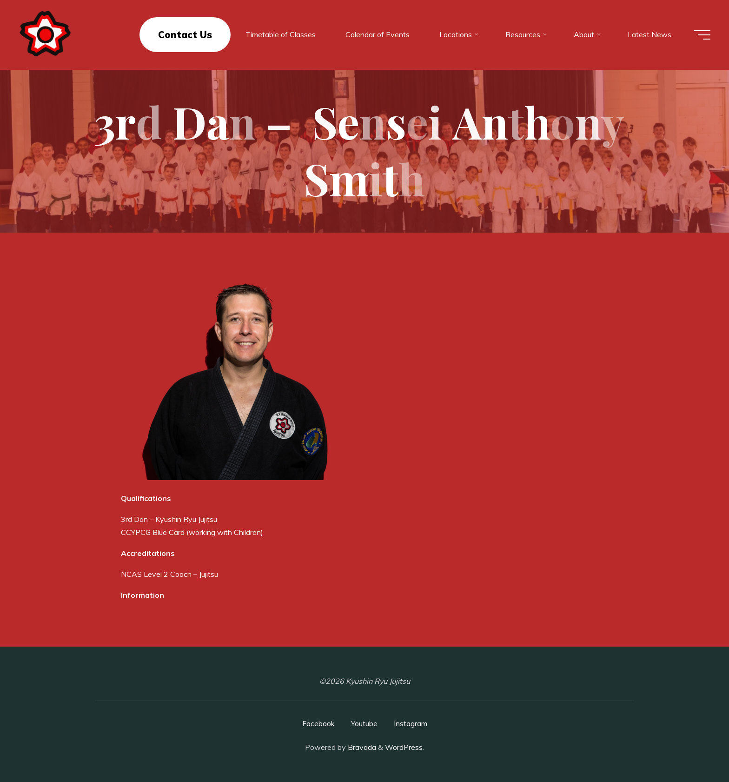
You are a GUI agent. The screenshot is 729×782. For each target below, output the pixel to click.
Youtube (364, 723)
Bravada (361, 747)
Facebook (318, 723)
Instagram (410, 723)
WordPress (404, 747)
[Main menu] (702, 35)
